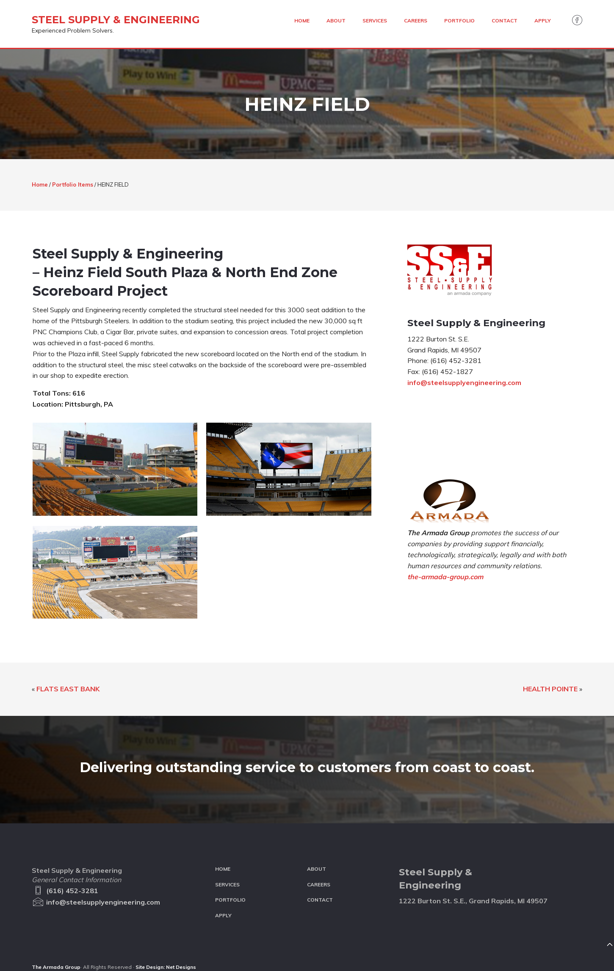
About (316, 869)
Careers (318, 884)
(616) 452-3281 (65, 890)
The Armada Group (56, 967)
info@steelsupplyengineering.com (464, 382)
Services (227, 884)
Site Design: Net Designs (166, 967)
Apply (223, 915)
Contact (320, 900)
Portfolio (230, 900)
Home (222, 869)
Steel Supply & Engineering (116, 20)
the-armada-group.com (445, 576)
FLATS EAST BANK (68, 689)
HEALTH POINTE (550, 689)
